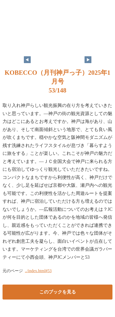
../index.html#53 (38, 271)
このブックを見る (57, 291)
